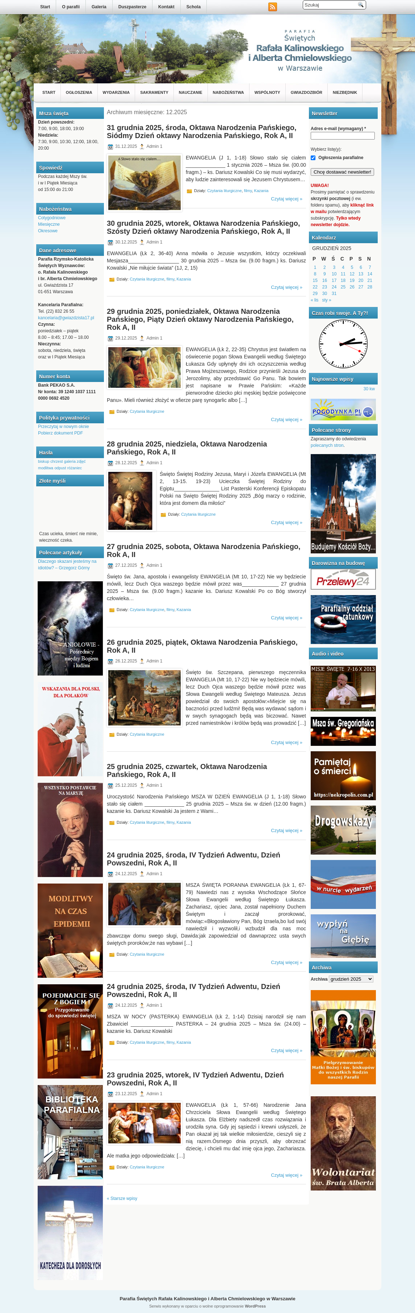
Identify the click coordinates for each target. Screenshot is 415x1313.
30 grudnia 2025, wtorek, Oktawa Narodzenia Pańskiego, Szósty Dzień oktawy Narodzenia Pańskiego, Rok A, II (203, 227)
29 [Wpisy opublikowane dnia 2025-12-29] (315, 293)
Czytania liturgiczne (224, 190)
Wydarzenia (116, 92)
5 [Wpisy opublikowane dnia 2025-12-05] (352, 267)
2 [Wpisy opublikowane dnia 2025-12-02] (324, 267)
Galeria (99, 6)
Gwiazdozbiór (306, 92)
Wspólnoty (267, 92)
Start (45, 6)
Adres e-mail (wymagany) (338, 128)
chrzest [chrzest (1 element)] (56, 461)
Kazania (261, 190)
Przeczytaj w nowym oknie (63, 426)
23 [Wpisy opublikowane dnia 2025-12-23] (324, 287)
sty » (326, 300)
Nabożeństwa (228, 92)
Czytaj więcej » (286, 198)
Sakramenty (154, 92)
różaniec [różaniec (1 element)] (74, 468)
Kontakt (166, 6)
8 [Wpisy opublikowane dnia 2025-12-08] (315, 274)
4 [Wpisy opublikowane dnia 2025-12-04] (343, 267)
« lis (314, 300)
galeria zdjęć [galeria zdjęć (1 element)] (75, 461)
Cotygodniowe (52, 217)
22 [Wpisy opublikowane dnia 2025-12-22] (315, 287)
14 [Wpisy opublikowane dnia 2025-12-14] (370, 274)
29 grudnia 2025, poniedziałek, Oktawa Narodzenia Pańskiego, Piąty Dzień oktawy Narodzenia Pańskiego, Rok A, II (200, 319)
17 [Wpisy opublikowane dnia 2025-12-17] (334, 280)
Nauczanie (190, 92)
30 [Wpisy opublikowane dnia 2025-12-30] (324, 293)
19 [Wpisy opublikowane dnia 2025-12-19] (352, 280)
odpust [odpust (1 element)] (60, 468)
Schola (193, 6)
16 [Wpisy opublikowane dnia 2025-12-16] (324, 280)
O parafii (71, 6)
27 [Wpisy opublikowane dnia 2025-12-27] (361, 287)
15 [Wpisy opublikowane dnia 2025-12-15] (315, 280)
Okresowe (48, 230)
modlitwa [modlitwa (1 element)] (45, 468)
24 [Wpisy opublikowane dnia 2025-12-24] (334, 287)
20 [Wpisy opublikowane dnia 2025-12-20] (361, 280)
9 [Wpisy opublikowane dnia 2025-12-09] (324, 274)
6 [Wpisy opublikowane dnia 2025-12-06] (361, 267)
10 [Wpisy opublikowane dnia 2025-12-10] (334, 274)
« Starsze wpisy (122, 1198)
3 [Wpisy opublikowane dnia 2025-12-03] (334, 267)
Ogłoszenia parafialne (337, 157)
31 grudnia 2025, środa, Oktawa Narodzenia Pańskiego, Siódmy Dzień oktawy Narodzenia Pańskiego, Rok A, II (202, 132)
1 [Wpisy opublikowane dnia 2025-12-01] (315, 267)
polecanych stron (327, 445)
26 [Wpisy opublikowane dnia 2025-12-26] (352, 287)
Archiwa (319, 979)
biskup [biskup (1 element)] (43, 461)
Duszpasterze (132, 6)
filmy (248, 190)
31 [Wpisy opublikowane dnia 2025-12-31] (334, 293)
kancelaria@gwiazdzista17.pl (66, 317)
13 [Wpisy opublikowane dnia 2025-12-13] (361, 274)
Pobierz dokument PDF (60, 433)
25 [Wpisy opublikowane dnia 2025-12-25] (343, 287)
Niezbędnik (345, 92)
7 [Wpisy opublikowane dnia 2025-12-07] (370, 267)
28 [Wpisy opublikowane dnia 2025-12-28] (370, 287)
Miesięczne (49, 224)
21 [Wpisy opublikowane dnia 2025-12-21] (370, 280)
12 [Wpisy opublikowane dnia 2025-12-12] (352, 274)
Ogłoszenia (79, 92)
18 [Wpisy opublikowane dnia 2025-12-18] (343, 280)
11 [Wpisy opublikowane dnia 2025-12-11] (343, 274)
